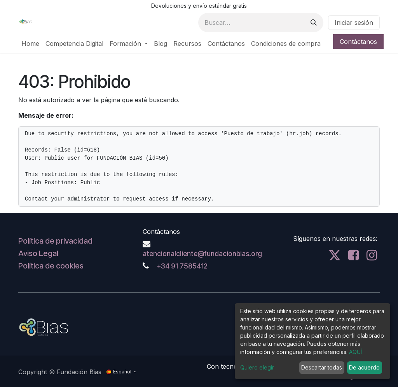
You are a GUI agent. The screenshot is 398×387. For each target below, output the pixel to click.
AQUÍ (355, 352)
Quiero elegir (257, 367)
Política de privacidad (55, 241)
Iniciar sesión (354, 22)
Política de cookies (51, 265)
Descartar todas (321, 367)
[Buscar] (313, 22)
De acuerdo (364, 367)
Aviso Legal (38, 253)
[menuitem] (30, 43)
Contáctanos (358, 41)
